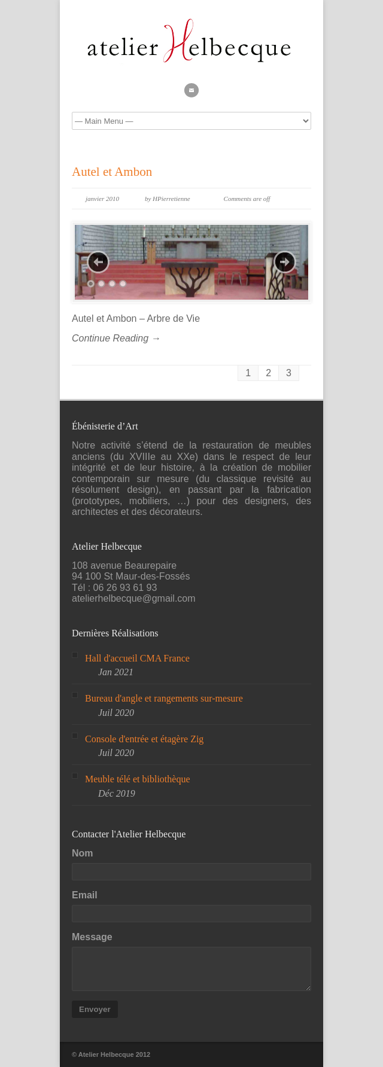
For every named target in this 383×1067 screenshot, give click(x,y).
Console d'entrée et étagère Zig (144, 739)
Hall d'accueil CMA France (137, 658)
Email (85, 895)
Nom (82, 853)
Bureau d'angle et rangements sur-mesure (164, 698)
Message (92, 937)
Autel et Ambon (112, 171)
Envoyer (95, 1009)
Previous (98, 262)
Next (284, 262)
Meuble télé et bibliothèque (137, 779)
